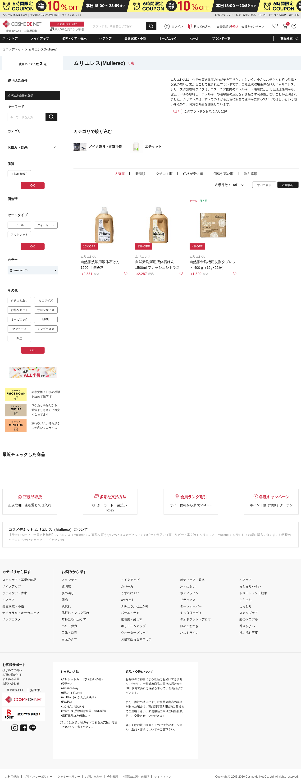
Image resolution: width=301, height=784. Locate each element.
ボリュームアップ (133, 626)
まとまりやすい (250, 586)
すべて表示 (264, 185)
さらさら (245, 600)
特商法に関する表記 (136, 776)
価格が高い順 (223, 174)
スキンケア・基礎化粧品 (19, 580)
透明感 (66, 586)
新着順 (140, 174)
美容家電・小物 (13, 606)
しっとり (245, 606)
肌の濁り (68, 593)
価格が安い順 (193, 174)
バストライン (189, 632)
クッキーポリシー (68, 776)
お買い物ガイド (12, 674)
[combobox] (123, 26)
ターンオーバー (191, 606)
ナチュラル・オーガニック (20, 613)
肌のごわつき (189, 626)
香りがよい (247, 626)
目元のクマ (69, 639)
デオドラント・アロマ (195, 619)
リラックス (188, 600)
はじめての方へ (12, 670)
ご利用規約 (12, 776)
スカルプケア (248, 613)
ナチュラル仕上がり (135, 606)
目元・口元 (69, 632)
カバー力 (127, 586)
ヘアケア (8, 600)
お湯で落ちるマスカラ (136, 639)
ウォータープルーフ (135, 632)
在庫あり (288, 185)
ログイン (177, 26)
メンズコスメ (11, 619)
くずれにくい (130, 593)
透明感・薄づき (131, 619)
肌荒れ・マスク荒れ (75, 613)
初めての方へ (202, 26)
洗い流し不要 (248, 632)
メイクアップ (11, 586)
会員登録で (227, 26)
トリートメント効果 (253, 593)
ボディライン (189, 593)
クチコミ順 (164, 174)
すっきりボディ (191, 613)
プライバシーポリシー (38, 776)
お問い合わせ (10, 683)
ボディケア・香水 (14, 593)
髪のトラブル (248, 619)
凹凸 (65, 600)
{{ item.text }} (33, 270)
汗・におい (188, 586)
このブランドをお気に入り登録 (199, 111)
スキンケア (69, 580)
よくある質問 (10, 679)
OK (32, 185)
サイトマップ (162, 776)
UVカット (127, 600)
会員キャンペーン (253, 26)
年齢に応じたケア (74, 619)
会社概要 (113, 776)
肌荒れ (66, 606)
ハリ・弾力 (69, 626)
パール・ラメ (130, 613)
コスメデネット (13, 49)
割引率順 (250, 174)
